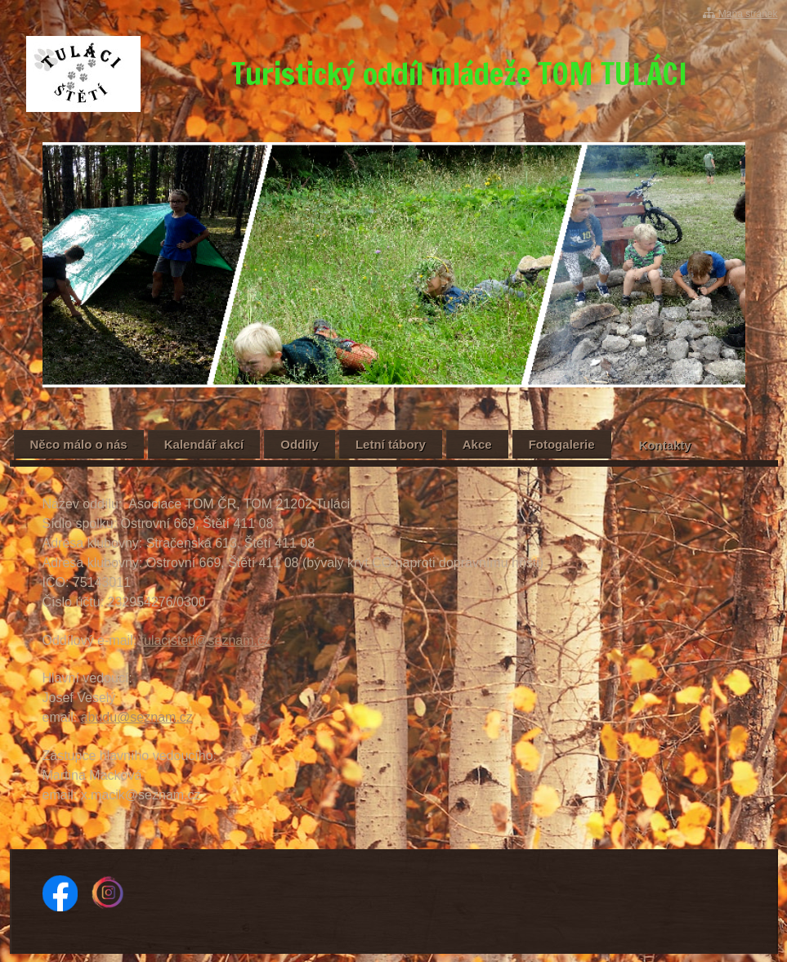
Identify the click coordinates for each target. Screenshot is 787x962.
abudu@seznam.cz (137, 717)
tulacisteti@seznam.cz (206, 640)
